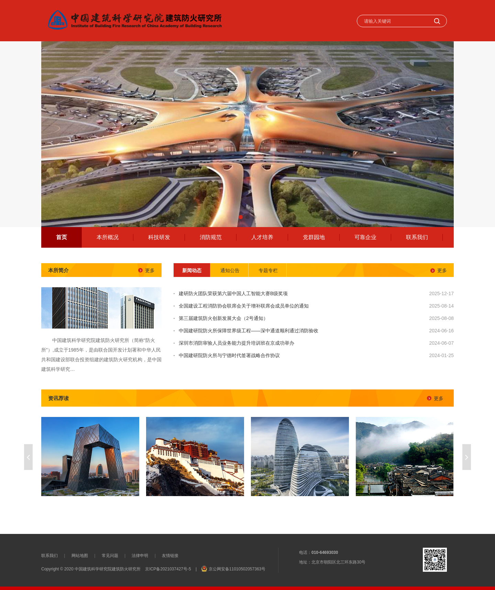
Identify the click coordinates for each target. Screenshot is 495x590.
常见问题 (110, 555)
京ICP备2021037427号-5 (168, 569)
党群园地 (314, 237)
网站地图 (80, 555)
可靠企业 (365, 237)
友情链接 (170, 555)
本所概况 (108, 237)
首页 (61, 237)
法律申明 (140, 555)
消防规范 (211, 237)
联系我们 (417, 237)
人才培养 (262, 237)
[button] (241, 217)
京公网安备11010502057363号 (237, 569)
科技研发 (159, 237)
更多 (150, 270)
